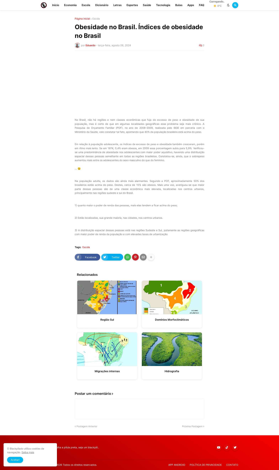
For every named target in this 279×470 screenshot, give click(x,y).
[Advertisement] (139, 80)
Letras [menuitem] (117, 5)
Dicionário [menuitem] (101, 5)
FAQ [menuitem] (201, 5)
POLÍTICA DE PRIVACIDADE (206, 464)
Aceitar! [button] (15, 459)
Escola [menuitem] (86, 5)
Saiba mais (28, 452)
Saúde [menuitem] (147, 5)
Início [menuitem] (55, 5)
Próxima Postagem (192, 426)
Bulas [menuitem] (178, 5)
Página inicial (82, 18)
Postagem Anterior (87, 426)
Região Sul (107, 319)
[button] (228, 5)
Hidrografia (172, 371)
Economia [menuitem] (70, 5)
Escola (96, 18)
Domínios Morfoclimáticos (172, 319)
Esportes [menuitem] (132, 5)
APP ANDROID (176, 464)
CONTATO (232, 464)
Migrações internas (107, 371)
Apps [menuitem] (190, 5)
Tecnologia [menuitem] (163, 5)
